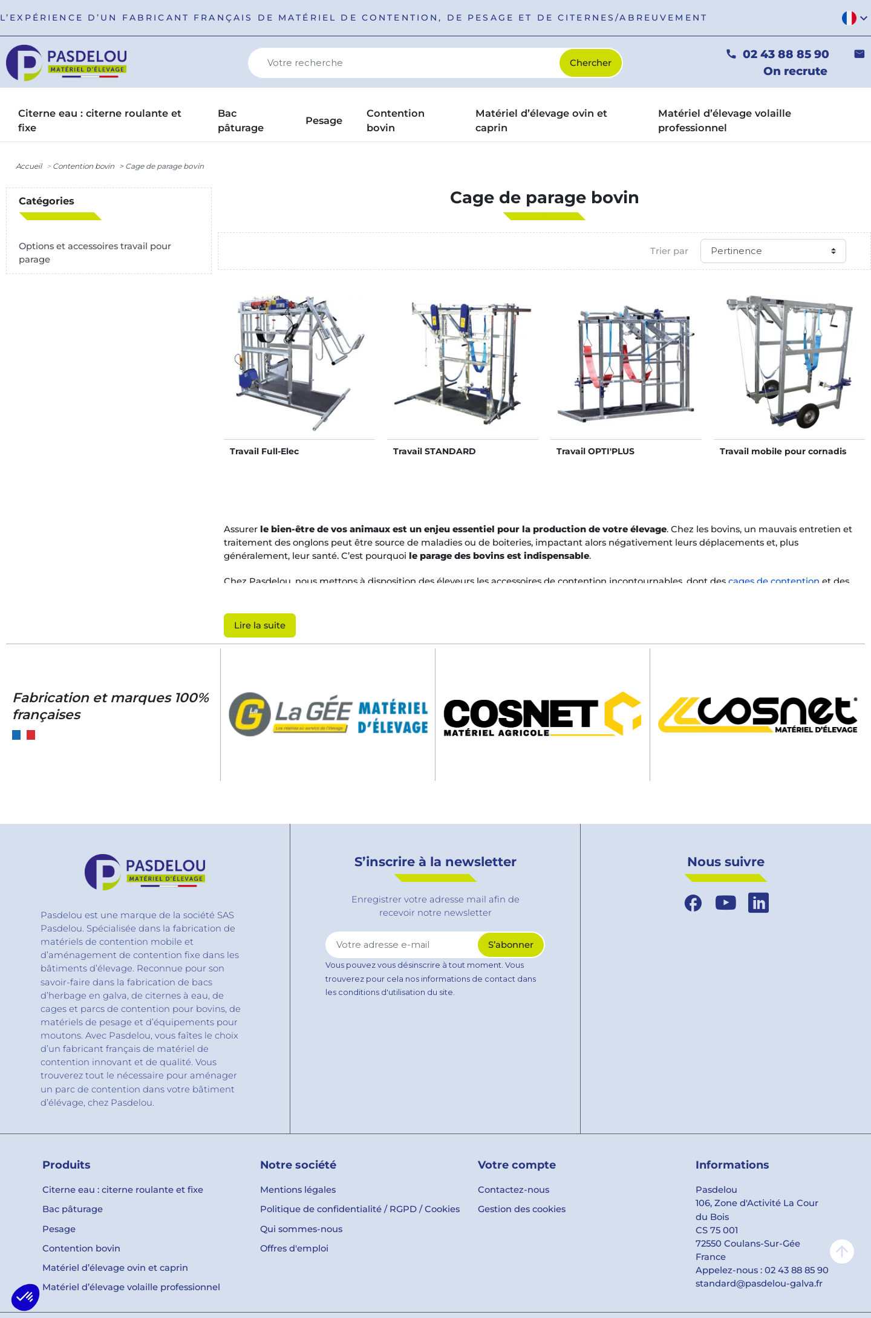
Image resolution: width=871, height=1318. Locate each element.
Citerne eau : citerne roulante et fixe (122, 1189)
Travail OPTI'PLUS (595, 451)
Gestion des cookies (522, 1209)
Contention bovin (83, 166)
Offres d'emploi (294, 1248)
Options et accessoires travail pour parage (95, 253)
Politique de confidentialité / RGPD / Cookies (360, 1209)
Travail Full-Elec (264, 451)
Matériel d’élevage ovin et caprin (115, 1267)
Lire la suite (259, 625)
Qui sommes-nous (301, 1229)
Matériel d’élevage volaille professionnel (131, 1287)
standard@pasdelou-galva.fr (759, 1283)
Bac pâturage (72, 1209)
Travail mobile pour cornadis (783, 451)
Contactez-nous (513, 1189)
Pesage (59, 1229)
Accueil (29, 166)
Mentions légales (298, 1189)
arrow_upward (842, 1251)
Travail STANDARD (434, 451)
